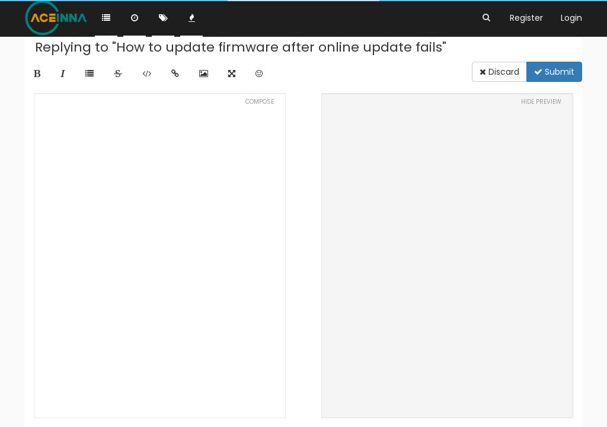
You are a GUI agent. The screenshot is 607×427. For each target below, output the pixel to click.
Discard (499, 72)
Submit (554, 72)
